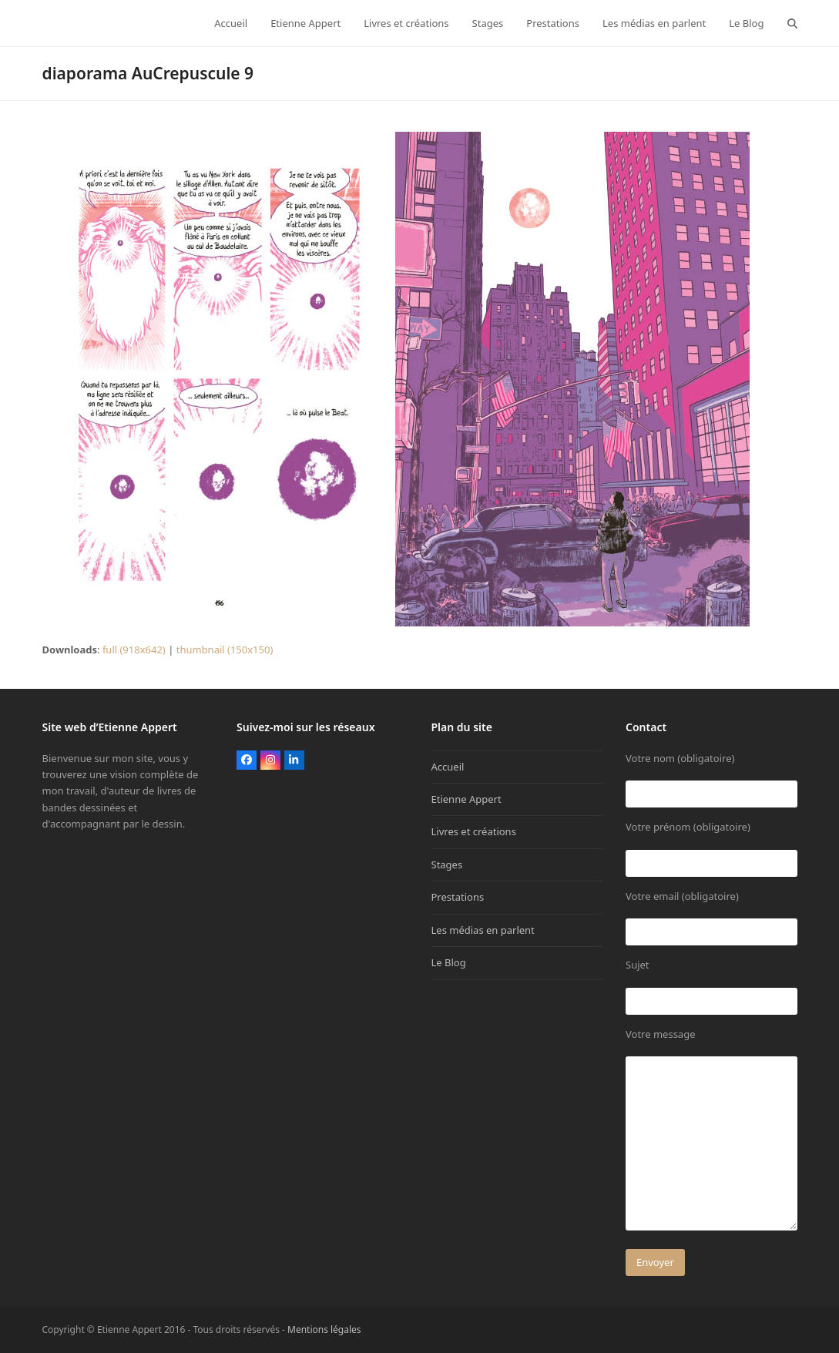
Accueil (448, 767)
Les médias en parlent (483, 930)
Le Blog (448, 962)
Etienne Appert (466, 799)
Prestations (458, 897)
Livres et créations (473, 831)
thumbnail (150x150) (225, 649)
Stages (447, 864)
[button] (792, 23)
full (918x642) (134, 649)
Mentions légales (324, 1329)
